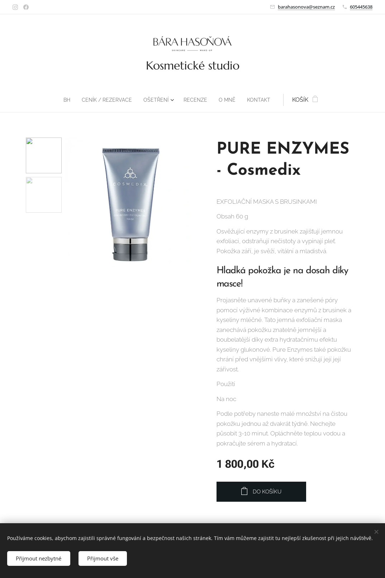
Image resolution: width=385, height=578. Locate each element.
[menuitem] (61, 100)
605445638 (361, 7)
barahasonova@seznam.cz (306, 7)
